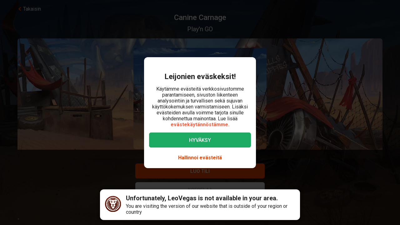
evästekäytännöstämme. (200, 125)
